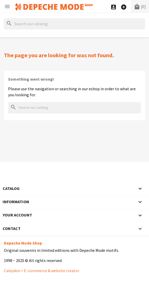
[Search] (74, 23)
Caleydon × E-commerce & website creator (41, 270)
